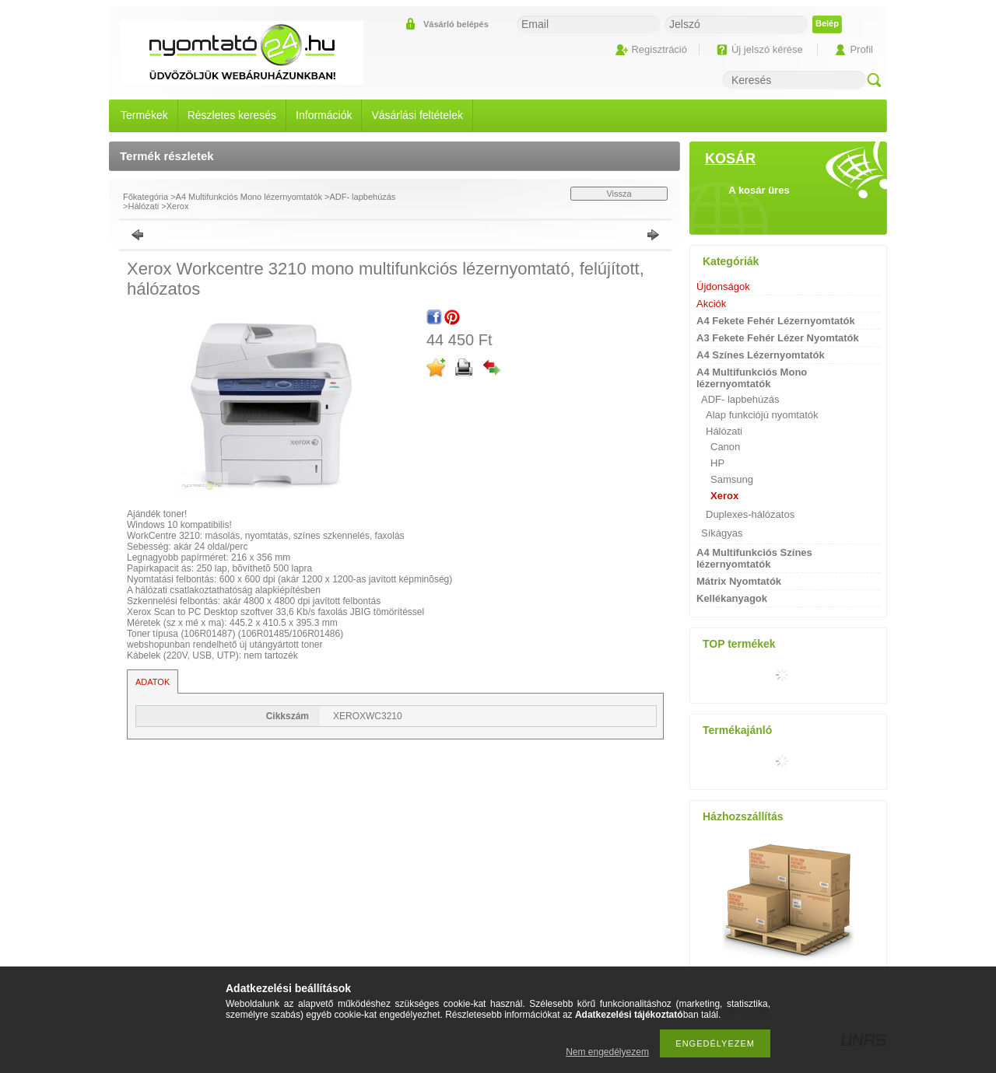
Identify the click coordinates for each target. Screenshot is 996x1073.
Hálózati (143, 206)
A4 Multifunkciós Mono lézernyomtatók (249, 196)
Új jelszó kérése (767, 49)
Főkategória (145, 196)
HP (717, 463)
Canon (725, 447)
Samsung (731, 479)
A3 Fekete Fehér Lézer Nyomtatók (777, 338)
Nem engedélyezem (607, 1052)
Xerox (178, 206)
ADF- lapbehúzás (362, 196)
